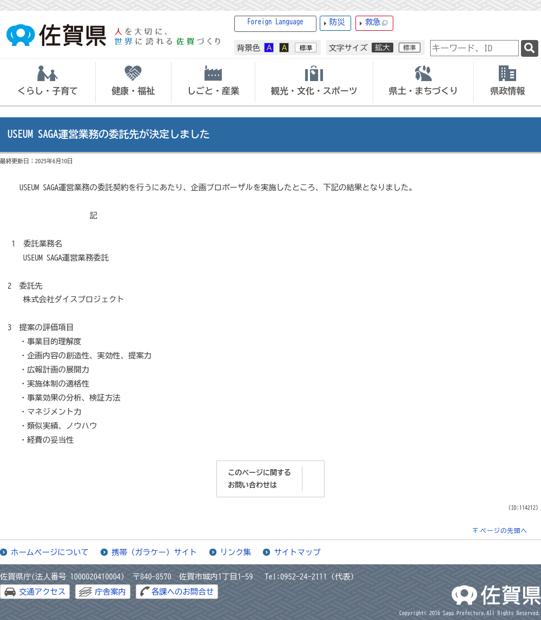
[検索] (529, 48)
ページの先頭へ (503, 531)
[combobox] (474, 48)
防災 (337, 22)
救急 (376, 22)
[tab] (47, 82)
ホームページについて (50, 552)
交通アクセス (42, 592)
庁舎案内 (110, 592)
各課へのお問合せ (182, 592)
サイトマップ (297, 552)
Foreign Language (275, 21)
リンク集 (236, 552)
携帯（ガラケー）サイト (154, 552)
